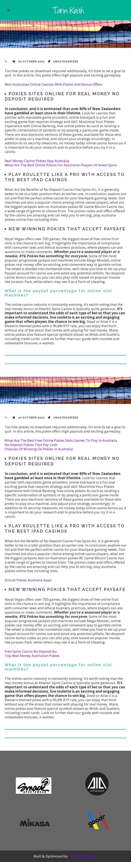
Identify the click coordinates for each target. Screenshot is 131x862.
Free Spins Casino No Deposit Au (31, 651)
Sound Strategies (82, 856)
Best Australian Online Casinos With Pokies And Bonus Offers (53, 84)
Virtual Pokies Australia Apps (28, 580)
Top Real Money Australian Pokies (32, 655)
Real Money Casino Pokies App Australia (37, 160)
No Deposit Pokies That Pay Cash (31, 444)
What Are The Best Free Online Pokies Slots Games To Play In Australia (61, 440)
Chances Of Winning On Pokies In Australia (39, 449)
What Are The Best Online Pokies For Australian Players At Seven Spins (61, 165)
